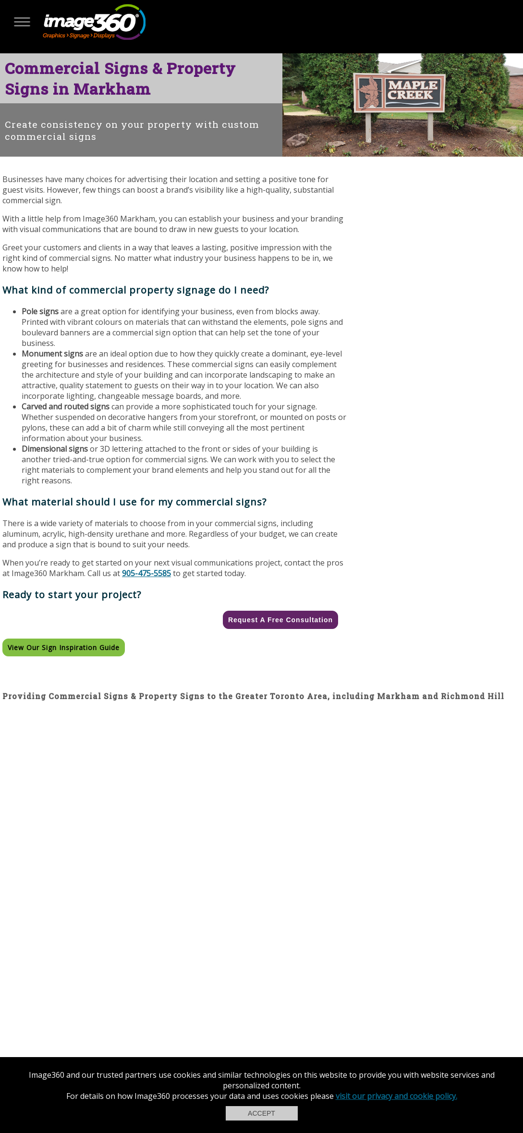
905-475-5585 (146, 573)
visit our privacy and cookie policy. (396, 1096)
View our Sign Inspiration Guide (64, 647)
